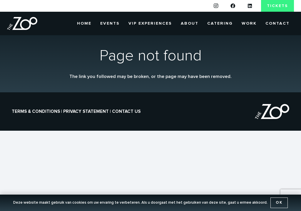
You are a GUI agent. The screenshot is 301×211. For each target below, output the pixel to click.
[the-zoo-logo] (22, 23)
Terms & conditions (36, 111)
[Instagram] (216, 6)
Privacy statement (86, 111)
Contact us (126, 111)
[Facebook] (233, 6)
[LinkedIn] (250, 6)
